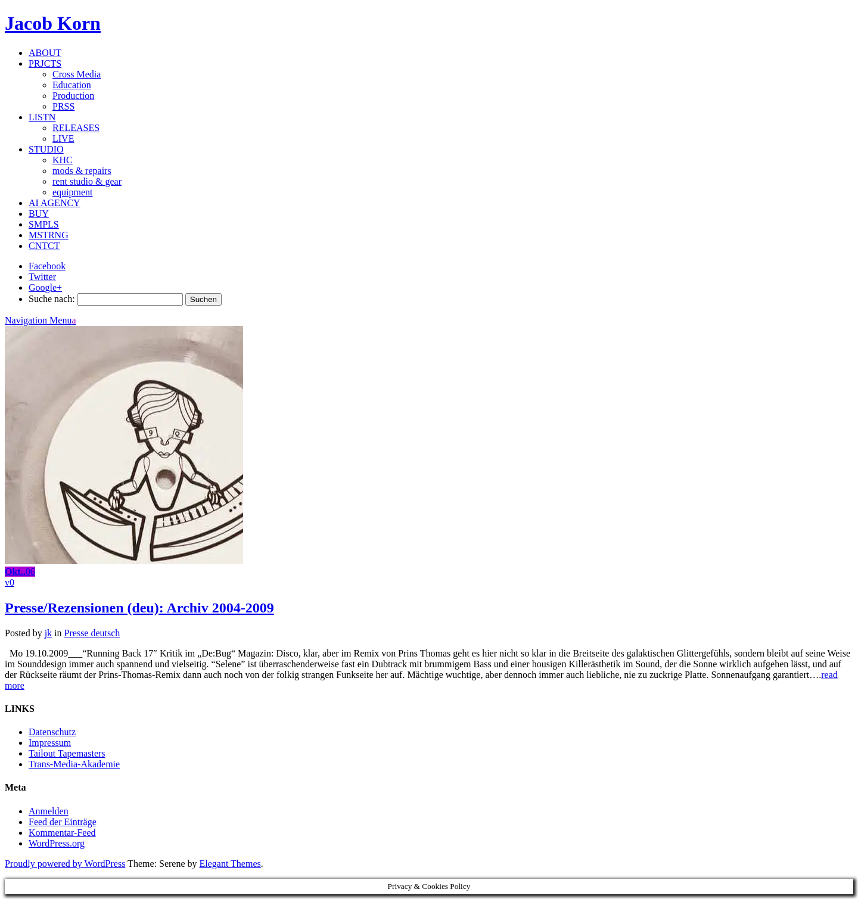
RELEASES (76, 128)
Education (71, 85)
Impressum (50, 743)
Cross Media (76, 74)
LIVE (63, 138)
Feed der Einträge (63, 822)
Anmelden (49, 811)
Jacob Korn (53, 23)
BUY (39, 214)
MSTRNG (49, 235)
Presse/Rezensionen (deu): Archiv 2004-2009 (139, 607)
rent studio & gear (87, 181)
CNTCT (44, 246)
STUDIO (46, 149)
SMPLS (44, 224)
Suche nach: (52, 299)
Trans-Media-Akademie (74, 764)
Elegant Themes (230, 863)
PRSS (63, 106)
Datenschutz (52, 732)
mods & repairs (81, 171)
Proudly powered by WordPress (65, 863)
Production (73, 96)
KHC (62, 160)
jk (48, 633)
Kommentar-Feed (62, 833)
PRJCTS (45, 63)
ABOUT (45, 53)
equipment (72, 192)
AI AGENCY (54, 203)
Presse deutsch (92, 633)
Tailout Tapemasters (67, 753)
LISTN (42, 117)
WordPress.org (57, 843)
